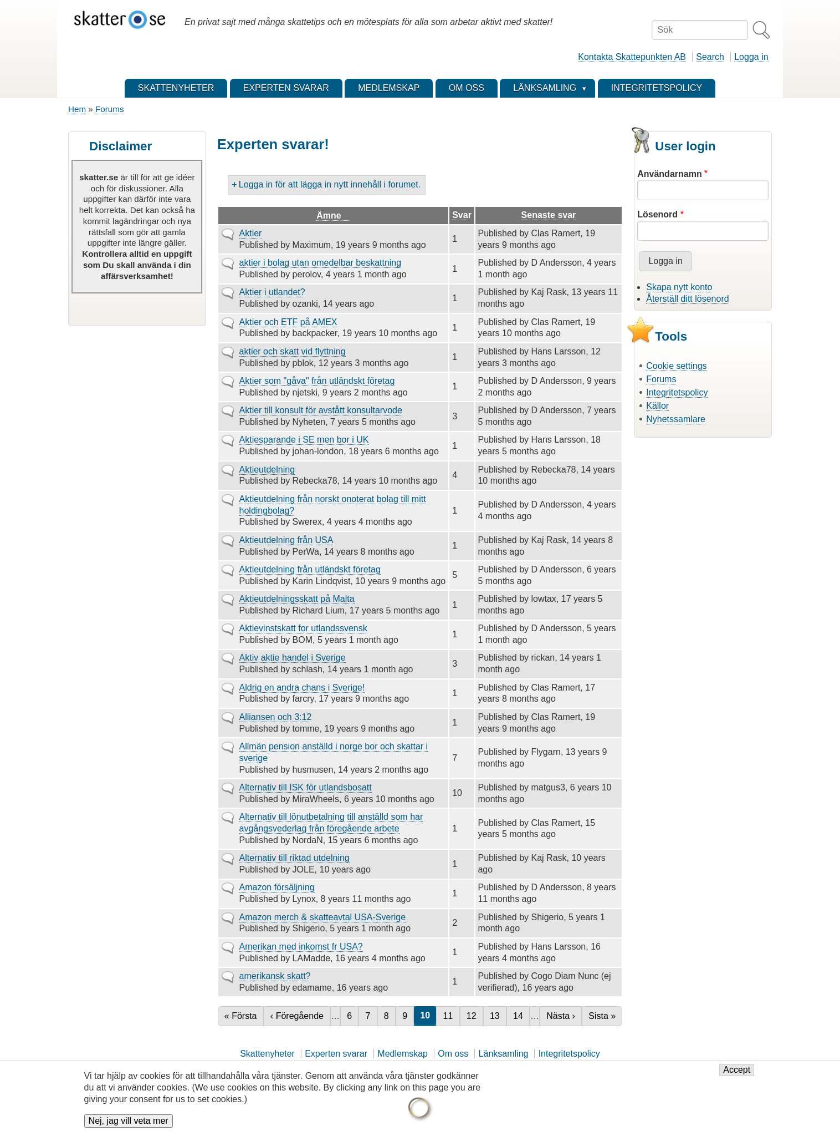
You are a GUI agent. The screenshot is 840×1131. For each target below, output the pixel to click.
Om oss (453, 1053)
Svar (462, 215)
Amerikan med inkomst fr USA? (301, 946)
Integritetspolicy (677, 392)
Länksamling (504, 1053)
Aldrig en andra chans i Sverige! (302, 687)
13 (498, 1016)
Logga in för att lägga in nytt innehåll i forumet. (330, 184)
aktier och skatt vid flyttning (292, 351)
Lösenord (657, 214)
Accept (736, 1074)
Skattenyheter (267, 1053)
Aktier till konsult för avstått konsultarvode (320, 410)
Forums (109, 109)
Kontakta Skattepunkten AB (632, 57)
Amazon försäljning (277, 887)
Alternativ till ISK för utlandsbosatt (305, 787)
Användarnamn (669, 174)
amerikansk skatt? (275, 976)
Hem (77, 109)
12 (475, 1016)
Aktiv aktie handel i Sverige (292, 657)
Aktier (250, 233)
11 (451, 1016)
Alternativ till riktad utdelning (294, 858)
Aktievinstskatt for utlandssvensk (303, 628)
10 (428, 1015)
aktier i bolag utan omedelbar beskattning (320, 262)
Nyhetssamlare (675, 419)
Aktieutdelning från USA (286, 540)
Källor (657, 405)
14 (521, 1016)
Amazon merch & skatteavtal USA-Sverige (322, 917)
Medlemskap (402, 1053)
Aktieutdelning (267, 469)
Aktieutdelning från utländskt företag (310, 569)
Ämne (333, 216)
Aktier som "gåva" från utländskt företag (317, 381)
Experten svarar (336, 1053)
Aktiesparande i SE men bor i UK (304, 439)
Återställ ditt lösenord (687, 298)
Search (710, 57)
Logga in (751, 57)
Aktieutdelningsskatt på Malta (297, 598)
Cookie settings (676, 366)
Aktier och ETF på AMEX (288, 322)
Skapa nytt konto (679, 287)
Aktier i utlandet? (272, 292)
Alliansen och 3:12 (275, 717)
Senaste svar (548, 215)
